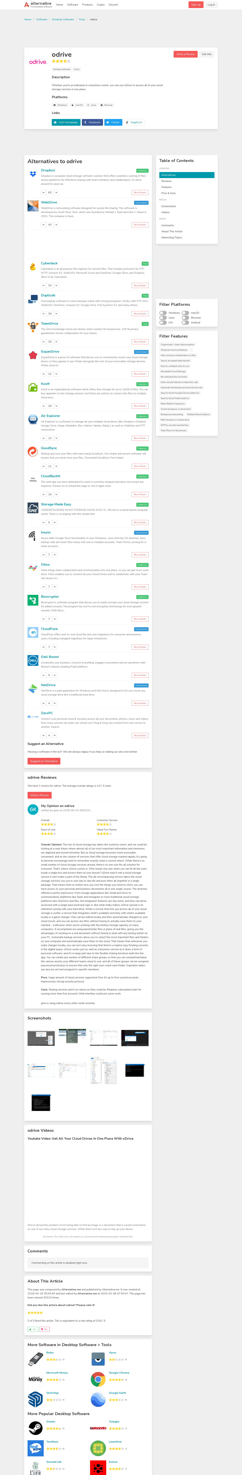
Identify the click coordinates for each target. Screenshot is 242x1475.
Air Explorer (50, 416)
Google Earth (117, 1393)
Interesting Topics (171, 237)
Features (166, 187)
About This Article (172, 231)
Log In (211, 5)
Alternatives (168, 175)
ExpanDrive (50, 351)
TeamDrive (49, 323)
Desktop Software (63, 19)
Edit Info (207, 54)
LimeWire (115, 1442)
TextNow (52, 1442)
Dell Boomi (50, 657)
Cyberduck (49, 263)
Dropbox (48, 170)
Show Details (140, 192)
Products (87, 5)
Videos (165, 212)
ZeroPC (47, 713)
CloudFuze (49, 629)
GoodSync (49, 448)
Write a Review (185, 54)
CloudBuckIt (50, 476)
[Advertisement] (121, 34)
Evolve (113, 1462)
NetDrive (48, 685)
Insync (46, 532)
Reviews (166, 181)
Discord (113, 5)
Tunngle (114, 1421)
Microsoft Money (57, 1373)
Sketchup (52, 1393)
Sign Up (196, 5)
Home (59, 5)
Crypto (101, 5)
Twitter (115, 122)
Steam (50, 1421)
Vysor (112, 1352)
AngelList (136, 122)
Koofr (45, 384)
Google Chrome (119, 1373)
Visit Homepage (68, 122)
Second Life (54, 1462)
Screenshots (168, 206)
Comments (167, 225)
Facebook (94, 122)
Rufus (50, 1352)
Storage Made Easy (56, 504)
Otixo (45, 564)
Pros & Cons (168, 193)
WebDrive (49, 202)
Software (72, 5)
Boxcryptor (50, 596)
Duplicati (48, 295)
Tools (82, 19)
